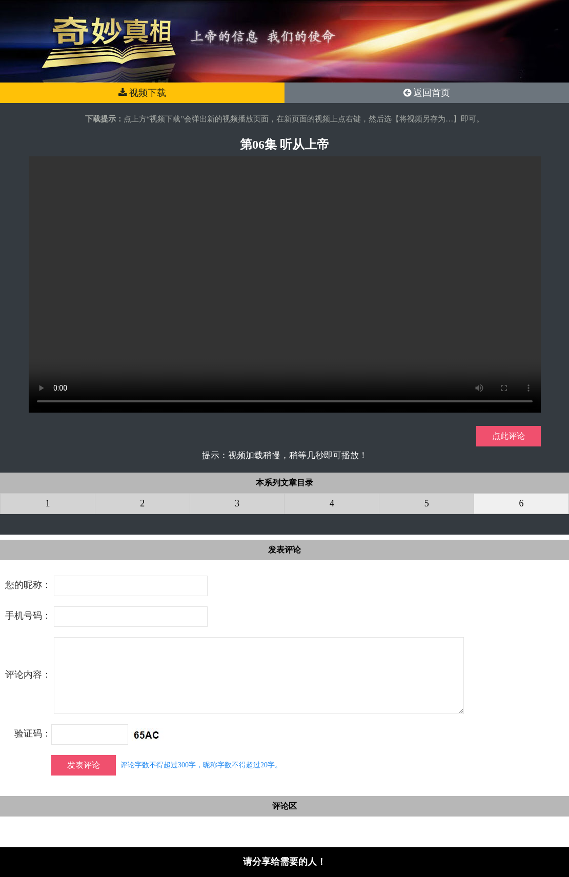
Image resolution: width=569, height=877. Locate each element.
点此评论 (508, 436)
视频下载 (142, 93)
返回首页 (427, 93)
